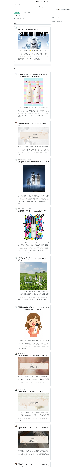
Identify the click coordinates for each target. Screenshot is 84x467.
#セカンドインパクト (29, 58)
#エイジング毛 (27, 252)
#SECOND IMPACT (21, 58)
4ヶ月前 (30, 73)
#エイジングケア (21, 252)
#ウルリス (23, 201)
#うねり (37, 252)
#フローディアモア (25, 115)
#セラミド (45, 299)
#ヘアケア (20, 115)
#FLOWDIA (38, 115)
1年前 (24, 353)
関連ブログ (30, 12)
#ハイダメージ (25, 299)
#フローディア (32, 115)
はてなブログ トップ (18, 4)
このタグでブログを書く (65, 9)
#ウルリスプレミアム (29, 201)
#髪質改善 (38, 59)
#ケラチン (40, 58)
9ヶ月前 (30, 208)
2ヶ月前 (30, 27)
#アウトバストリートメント (42, 250)
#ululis (19, 201)
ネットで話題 (23, 12)
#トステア (36, 58)
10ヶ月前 (30, 257)
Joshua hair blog (20, 353)
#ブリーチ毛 (33, 252)
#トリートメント (33, 59)
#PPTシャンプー (21, 59)
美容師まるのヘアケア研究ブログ (23, 27)
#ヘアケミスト (20, 250)
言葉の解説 (17, 12)
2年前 (24, 389)
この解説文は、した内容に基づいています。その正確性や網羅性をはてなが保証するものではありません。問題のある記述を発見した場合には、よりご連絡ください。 (19, 18)
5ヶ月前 (30, 159)
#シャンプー (27, 59)
